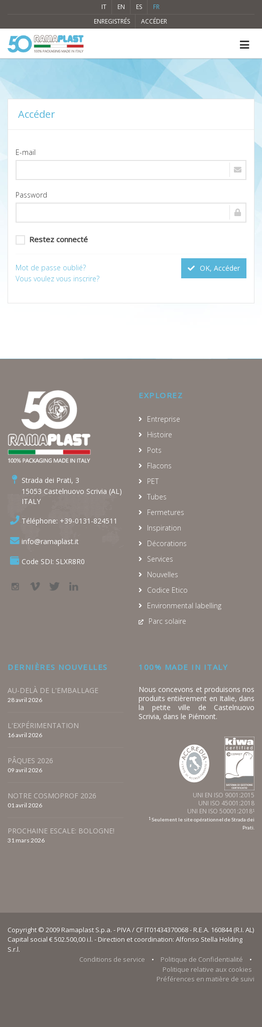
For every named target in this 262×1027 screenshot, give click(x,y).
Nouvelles (162, 574)
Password (31, 195)
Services (160, 559)
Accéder (154, 21)
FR (156, 7)
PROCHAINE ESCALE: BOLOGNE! (61, 830)
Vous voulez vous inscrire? (57, 278)
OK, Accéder (214, 268)
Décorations (167, 543)
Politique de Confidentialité (202, 959)
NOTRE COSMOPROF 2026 (52, 795)
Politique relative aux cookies (207, 969)
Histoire (159, 434)
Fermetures (165, 512)
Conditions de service (112, 959)
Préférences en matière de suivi (205, 978)
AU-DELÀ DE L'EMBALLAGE (53, 690)
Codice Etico (167, 590)
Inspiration (164, 528)
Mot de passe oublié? (51, 267)
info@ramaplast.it (50, 541)
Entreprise (163, 419)
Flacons (159, 465)
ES (139, 7)
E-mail (26, 152)
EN (121, 7)
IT (103, 7)
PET (153, 481)
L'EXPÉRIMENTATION (43, 725)
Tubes (157, 496)
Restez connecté (52, 239)
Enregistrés (112, 21)
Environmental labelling (184, 605)
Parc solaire (167, 621)
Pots (154, 450)
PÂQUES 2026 (30, 760)
